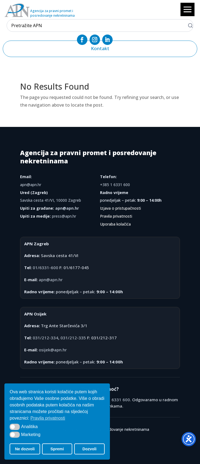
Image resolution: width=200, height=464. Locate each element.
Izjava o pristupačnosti (120, 208)
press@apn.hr (64, 216)
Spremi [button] (57, 449)
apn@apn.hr (30, 184)
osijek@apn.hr (53, 349)
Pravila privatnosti (116, 216)
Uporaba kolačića (115, 224)
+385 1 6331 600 (115, 184)
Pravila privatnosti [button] (47, 418)
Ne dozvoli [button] (25, 449)
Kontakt (100, 48)
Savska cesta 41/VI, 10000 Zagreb (50, 200)
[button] (15, 427)
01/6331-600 (45, 267)
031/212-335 (73, 337)
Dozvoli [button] (89, 449)
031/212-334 (45, 337)
